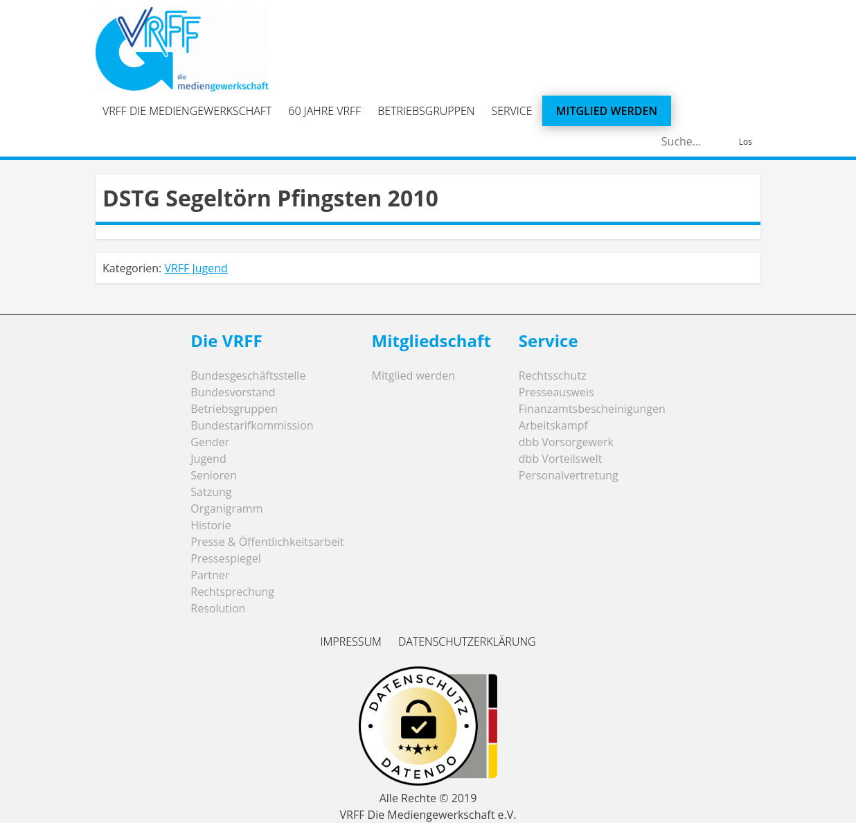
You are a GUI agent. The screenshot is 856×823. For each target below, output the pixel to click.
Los (745, 142)
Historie (210, 525)
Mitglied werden (606, 110)
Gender (209, 442)
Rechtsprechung (232, 591)
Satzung (210, 491)
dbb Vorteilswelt (561, 458)
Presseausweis (556, 392)
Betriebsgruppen (425, 110)
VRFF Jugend (195, 268)
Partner (209, 575)
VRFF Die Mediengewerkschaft (186, 110)
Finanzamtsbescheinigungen (592, 408)
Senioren (213, 475)
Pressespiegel (225, 558)
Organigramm (226, 508)
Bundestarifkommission (251, 425)
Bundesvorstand (232, 392)
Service (512, 110)
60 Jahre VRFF (324, 110)
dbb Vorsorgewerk (566, 442)
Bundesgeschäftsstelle (247, 375)
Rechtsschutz (553, 375)
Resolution (217, 608)
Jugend (208, 458)
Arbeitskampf (553, 425)
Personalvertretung (568, 475)
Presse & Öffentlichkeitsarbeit (267, 541)
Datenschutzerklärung (467, 641)
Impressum (350, 641)
